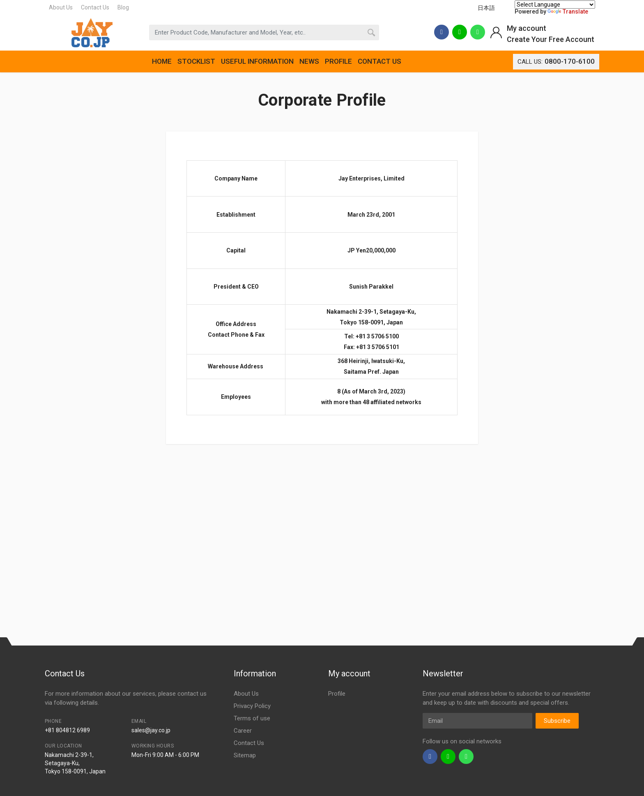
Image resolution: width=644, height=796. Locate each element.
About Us (61, 7)
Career (243, 730)
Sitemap (245, 755)
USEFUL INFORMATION (257, 61)
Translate (567, 11)
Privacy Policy (252, 706)
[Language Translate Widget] (555, 4)
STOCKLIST (196, 61)
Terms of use (252, 718)
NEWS (309, 61)
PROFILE (338, 61)
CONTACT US (379, 61)
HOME (162, 61)
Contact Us (95, 7)
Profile (336, 693)
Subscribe (557, 720)
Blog (123, 7)
